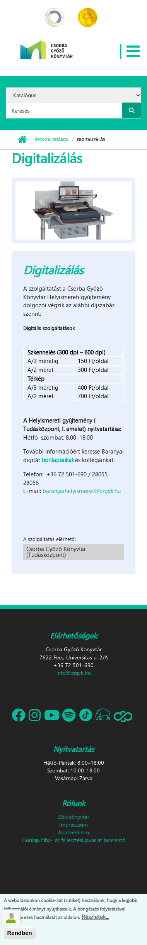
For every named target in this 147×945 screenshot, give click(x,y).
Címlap (22, 139)
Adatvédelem (73, 832)
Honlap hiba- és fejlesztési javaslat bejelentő (73, 840)
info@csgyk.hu (73, 672)
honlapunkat (58, 460)
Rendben (19, 934)
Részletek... (95, 917)
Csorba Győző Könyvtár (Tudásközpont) (56, 551)
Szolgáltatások (51, 139)
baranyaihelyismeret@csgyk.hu (82, 491)
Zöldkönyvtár (73, 816)
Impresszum (73, 824)
